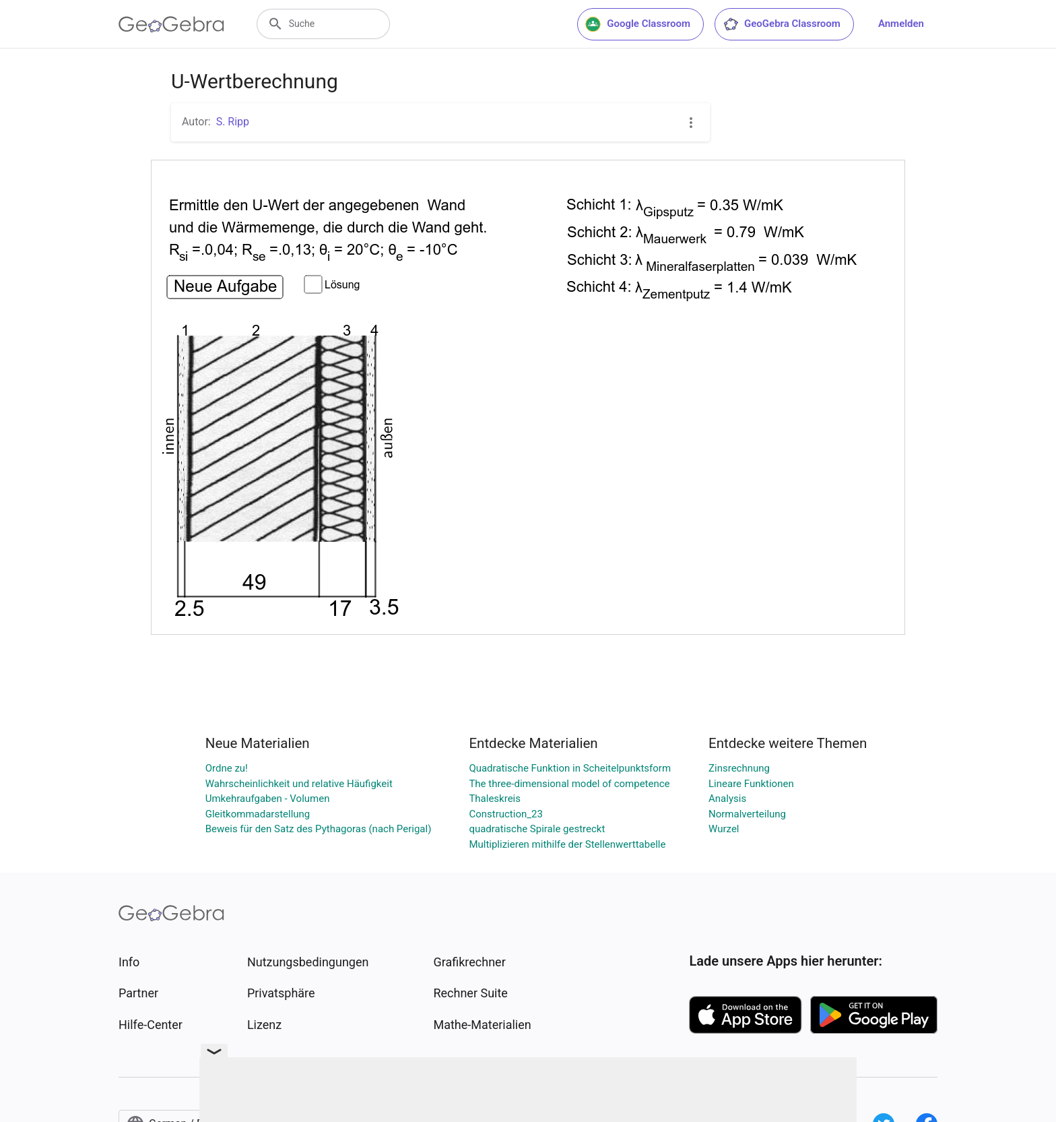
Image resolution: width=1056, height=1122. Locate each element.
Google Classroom (637, 24)
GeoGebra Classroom (781, 24)
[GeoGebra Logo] (171, 24)
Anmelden (901, 24)
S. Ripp (232, 121)
